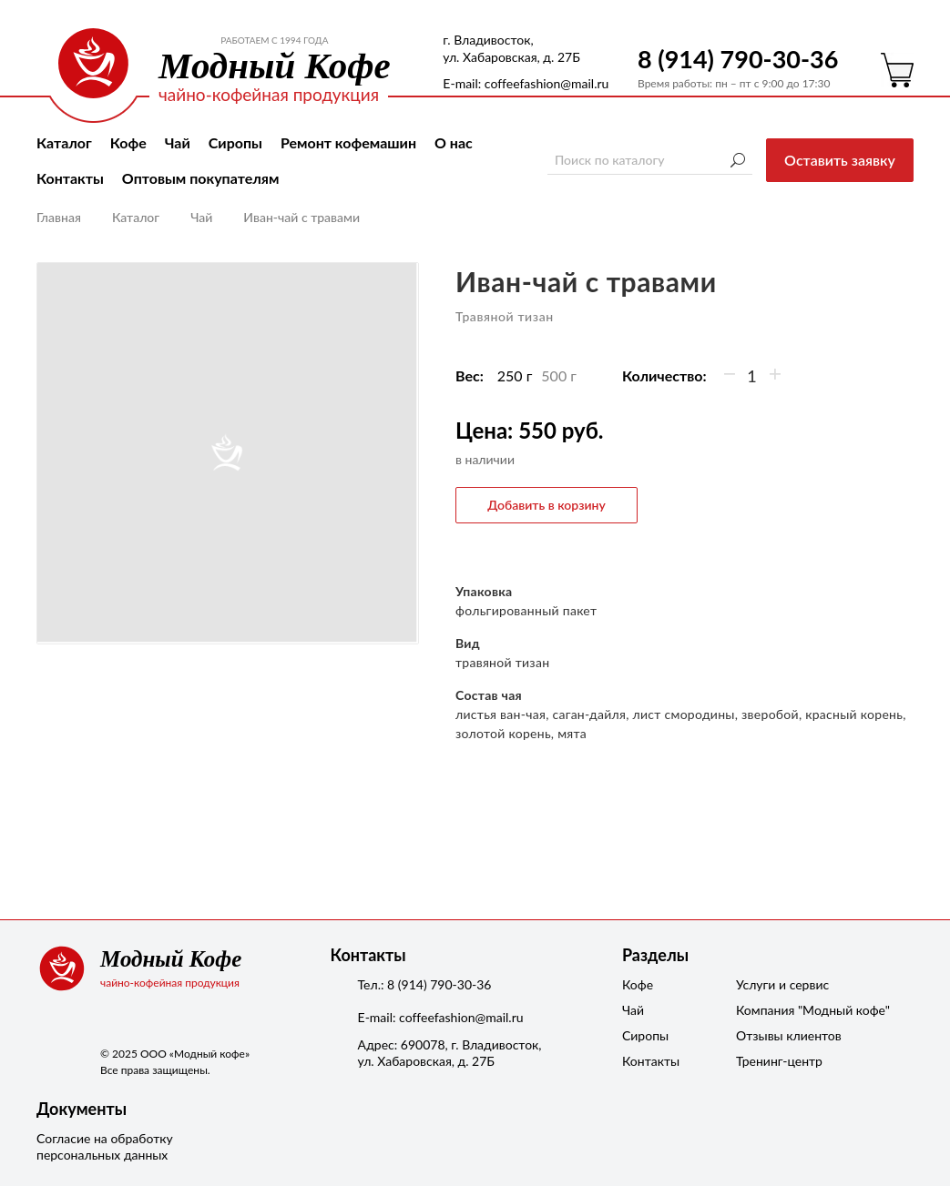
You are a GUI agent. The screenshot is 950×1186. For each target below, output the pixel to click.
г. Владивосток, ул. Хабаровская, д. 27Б (511, 48)
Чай (177, 142)
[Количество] (752, 376)
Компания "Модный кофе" (781, 1010)
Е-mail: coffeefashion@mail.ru (525, 83)
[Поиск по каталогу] (649, 160)
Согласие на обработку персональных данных (104, 1146)
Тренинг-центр (779, 1061)
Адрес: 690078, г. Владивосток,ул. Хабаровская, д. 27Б (450, 1053)
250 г (515, 375)
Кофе (128, 142)
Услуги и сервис (781, 984)
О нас (453, 142)
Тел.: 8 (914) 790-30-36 (425, 984)
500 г (559, 375)
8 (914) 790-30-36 (738, 59)
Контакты (70, 178)
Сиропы (235, 142)
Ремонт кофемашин (348, 142)
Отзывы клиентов (781, 1035)
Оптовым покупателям (201, 178)
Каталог (64, 142)
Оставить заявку (839, 159)
